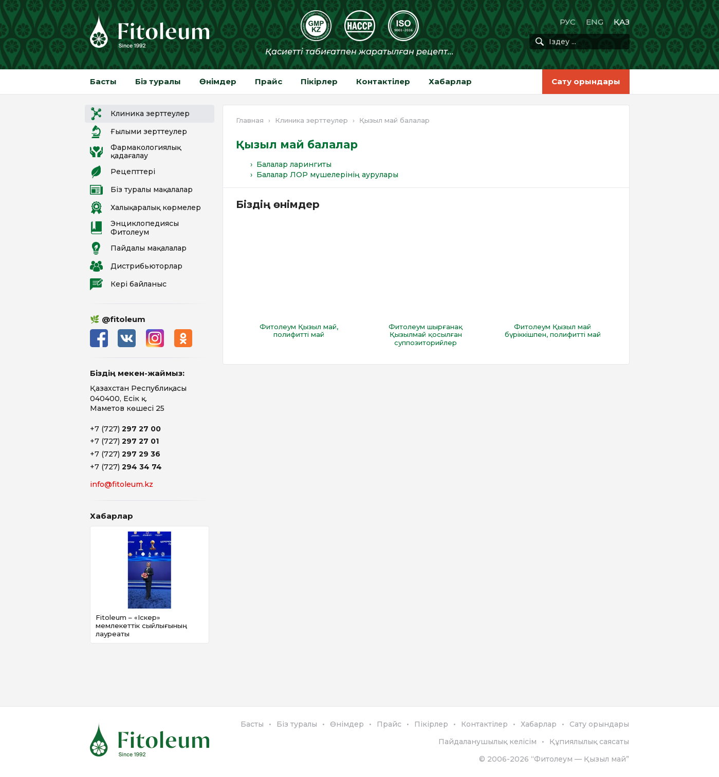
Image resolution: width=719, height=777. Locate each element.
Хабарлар (450, 81)
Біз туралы (158, 81)
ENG (594, 22)
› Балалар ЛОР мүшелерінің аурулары (324, 174)
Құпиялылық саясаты (589, 741)
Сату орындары (585, 81)
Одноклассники (184, 338)
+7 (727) (125, 428)
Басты (103, 81)
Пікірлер (319, 81)
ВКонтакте (127, 338)
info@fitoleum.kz (121, 484)
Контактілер (383, 81)
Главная (250, 120)
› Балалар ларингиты (290, 164)
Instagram (155, 338)
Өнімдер (217, 81)
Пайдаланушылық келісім (487, 741)
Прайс (268, 81)
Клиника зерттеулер (311, 120)
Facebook (99, 338)
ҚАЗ (622, 22)
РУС (568, 22)
